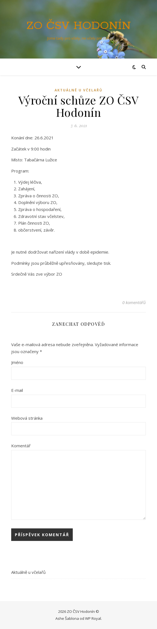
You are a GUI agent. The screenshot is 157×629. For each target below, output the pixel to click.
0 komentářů (134, 302)
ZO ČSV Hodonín (78, 26)
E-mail (17, 390)
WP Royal (93, 618)
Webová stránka (27, 418)
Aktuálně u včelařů (78, 90)
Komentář (21, 445)
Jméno (17, 362)
